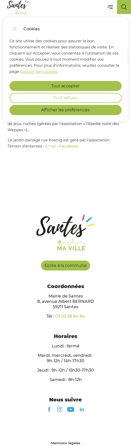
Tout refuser (65, 98)
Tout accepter (65, 86)
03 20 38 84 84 (70, 316)
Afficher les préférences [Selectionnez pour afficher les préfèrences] (65, 109)
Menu (109, 7)
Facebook (68, 146)
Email (50, 146)
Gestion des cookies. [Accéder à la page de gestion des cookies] (39, 71)
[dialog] (65, 69)
